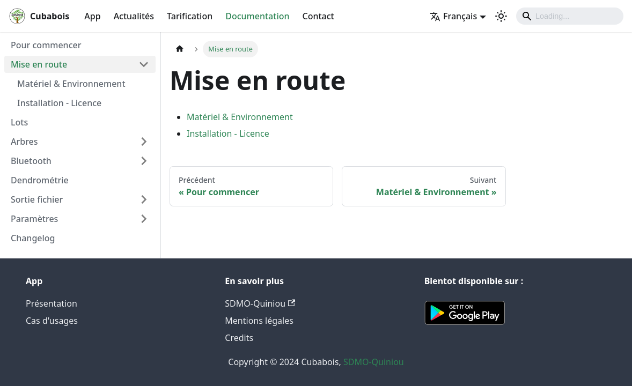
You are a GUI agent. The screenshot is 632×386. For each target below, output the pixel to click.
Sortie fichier (37, 199)
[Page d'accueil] (180, 49)
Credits (239, 338)
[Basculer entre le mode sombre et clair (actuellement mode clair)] (501, 16)
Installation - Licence (59, 103)
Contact (318, 16)
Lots (19, 122)
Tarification (189, 16)
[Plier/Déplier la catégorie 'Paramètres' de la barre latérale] (144, 218)
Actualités (134, 16)
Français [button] (453, 16)
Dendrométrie (40, 180)
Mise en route (39, 64)
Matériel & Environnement (71, 84)
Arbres (24, 141)
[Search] (569, 16)
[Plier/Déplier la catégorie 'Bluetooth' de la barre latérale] (144, 160)
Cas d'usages (52, 320)
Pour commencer (46, 45)
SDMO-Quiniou (260, 303)
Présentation (51, 303)
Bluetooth (31, 161)
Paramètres (34, 219)
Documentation (257, 16)
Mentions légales (259, 320)
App (92, 16)
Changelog (33, 238)
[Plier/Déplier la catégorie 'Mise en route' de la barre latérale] (144, 64)
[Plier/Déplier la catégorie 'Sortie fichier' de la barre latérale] (144, 199)
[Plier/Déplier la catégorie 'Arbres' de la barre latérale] (144, 141)
